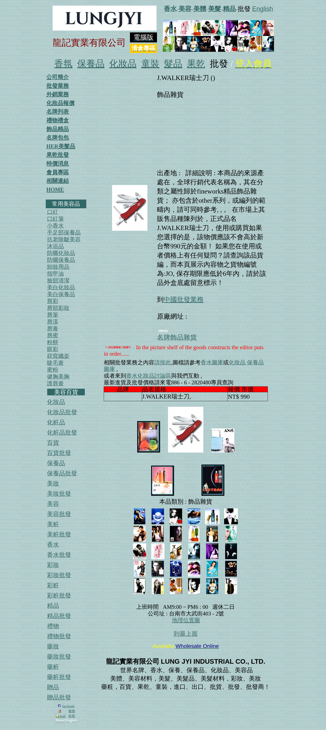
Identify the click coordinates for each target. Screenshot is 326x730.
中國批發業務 (184, 299)
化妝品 (123, 64)
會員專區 (57, 172)
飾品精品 (57, 129)
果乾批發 (57, 155)
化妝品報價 (60, 103)
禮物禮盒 (57, 120)
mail (60, 716)
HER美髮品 (60, 146)
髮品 (173, 64)
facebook (68, 706)
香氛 (63, 64)
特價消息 (57, 163)
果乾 (196, 64)
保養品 (91, 64)
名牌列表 (57, 112)
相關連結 (57, 181)
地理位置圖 (186, 620)
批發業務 (57, 86)
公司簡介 (57, 77)
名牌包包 (57, 137)
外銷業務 (57, 94)
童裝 (150, 64)
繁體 (71, 711)
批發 (71, 716)
